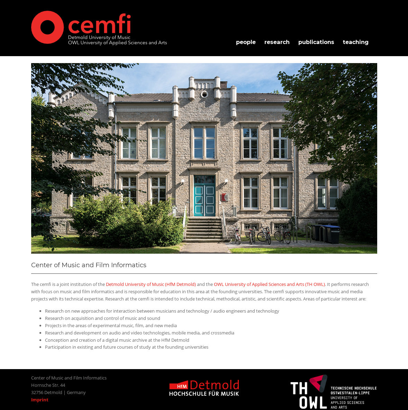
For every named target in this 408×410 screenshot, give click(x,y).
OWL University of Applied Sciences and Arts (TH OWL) (269, 284)
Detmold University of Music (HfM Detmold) (151, 284)
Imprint (39, 399)
